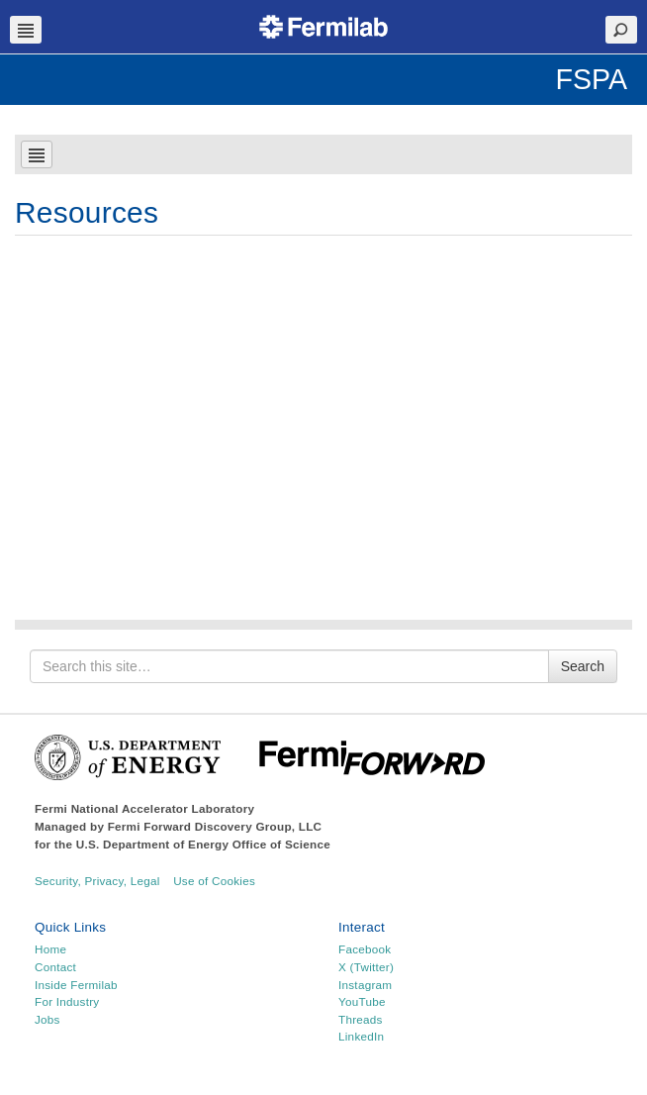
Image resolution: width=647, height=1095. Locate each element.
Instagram (365, 984)
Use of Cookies (214, 880)
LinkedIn (361, 1036)
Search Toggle (621, 30)
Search (582, 666)
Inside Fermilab (76, 984)
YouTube (362, 1001)
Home (50, 949)
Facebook (364, 949)
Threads (360, 1019)
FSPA (591, 79)
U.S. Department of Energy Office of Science (203, 844)
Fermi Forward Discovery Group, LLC (215, 826)
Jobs (47, 1019)
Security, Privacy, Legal (97, 880)
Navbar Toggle (26, 30)
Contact (55, 966)
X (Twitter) (366, 966)
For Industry (67, 1001)
